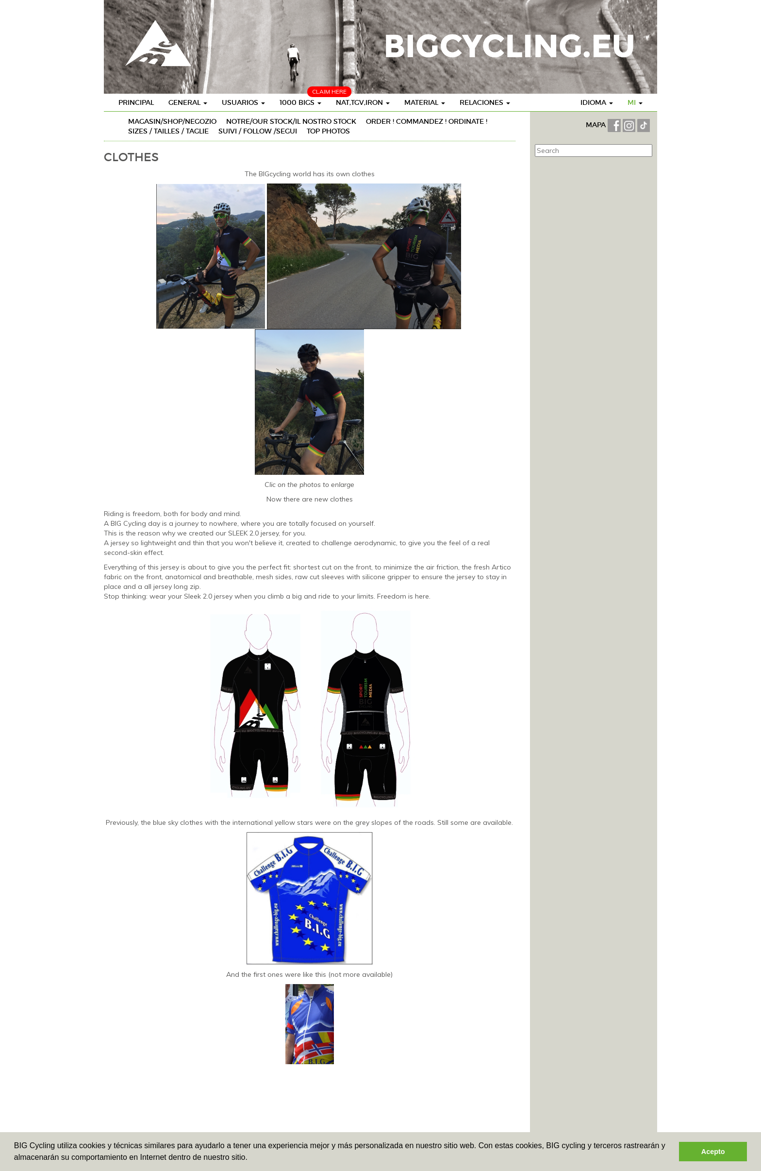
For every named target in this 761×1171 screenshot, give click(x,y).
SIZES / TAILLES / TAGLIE (168, 131)
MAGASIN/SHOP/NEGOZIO (172, 121)
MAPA (597, 124)
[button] (250, 1158)
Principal (136, 102)
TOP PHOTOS (328, 131)
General (187, 102)
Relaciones (485, 102)
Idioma (596, 102)
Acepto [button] (713, 1151)
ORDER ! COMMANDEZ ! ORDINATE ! (426, 121)
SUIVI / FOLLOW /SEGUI (257, 131)
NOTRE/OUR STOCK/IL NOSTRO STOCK (291, 121)
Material (424, 102)
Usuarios (243, 102)
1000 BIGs (300, 102)
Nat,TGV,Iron (363, 102)
